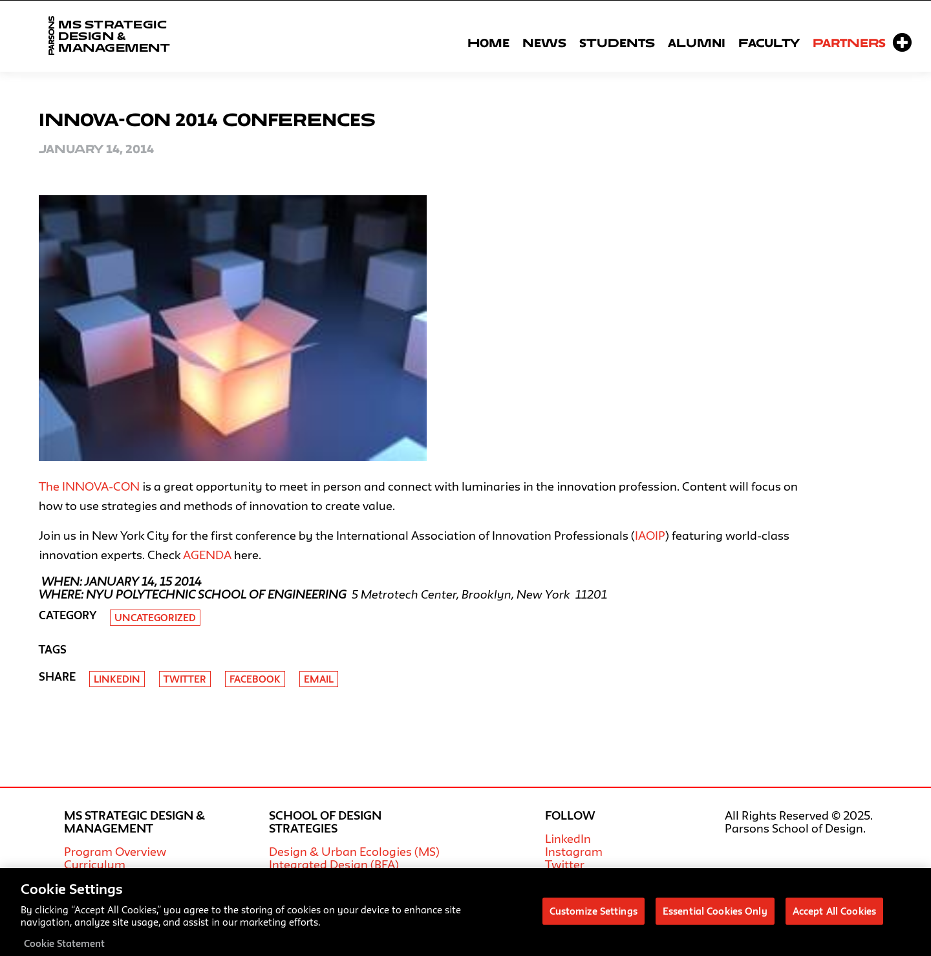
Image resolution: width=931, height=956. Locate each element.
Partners (849, 42)
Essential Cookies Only (715, 916)
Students (617, 42)
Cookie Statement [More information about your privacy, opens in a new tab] (64, 948)
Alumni (696, 42)
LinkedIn (568, 838)
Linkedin (117, 679)
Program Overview (115, 851)
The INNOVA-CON (89, 486)
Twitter (185, 679)
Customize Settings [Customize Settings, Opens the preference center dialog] (593, 916)
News (544, 42)
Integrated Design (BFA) (334, 864)
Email (319, 679)
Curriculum (94, 864)
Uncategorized (155, 617)
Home (488, 42)
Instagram (574, 851)
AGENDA (207, 554)
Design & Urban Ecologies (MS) (354, 851)
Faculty (769, 42)
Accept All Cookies (834, 916)
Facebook (255, 679)
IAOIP (650, 535)
